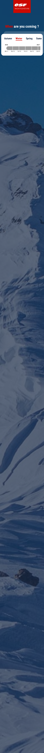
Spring (29, 38)
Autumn (8, 38)
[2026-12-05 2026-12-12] (16, 48)
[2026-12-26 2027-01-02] (35, 48)
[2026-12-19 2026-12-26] (28, 48)
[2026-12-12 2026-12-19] (22, 48)
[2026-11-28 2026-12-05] (9, 48)
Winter (19, 38)
